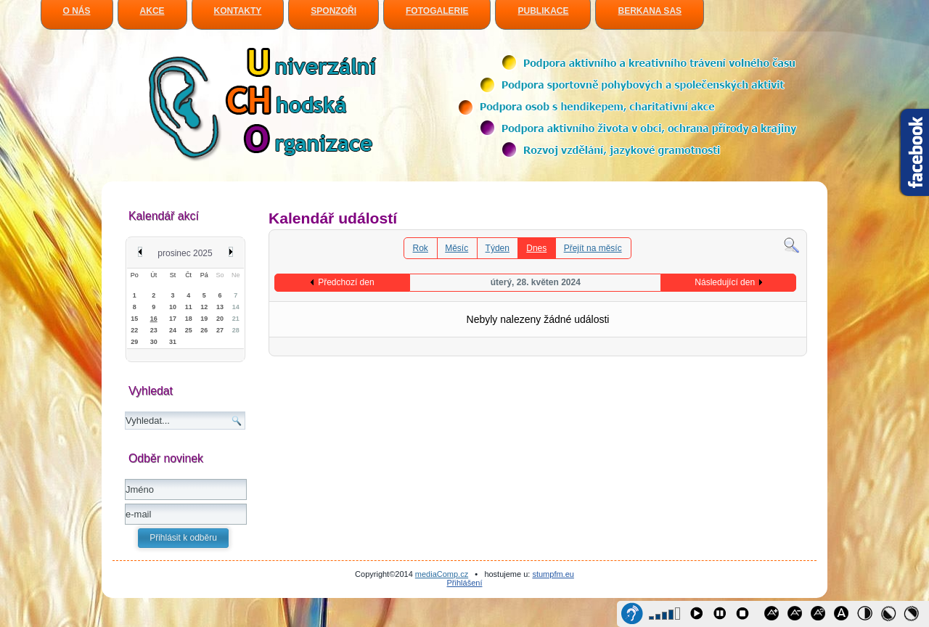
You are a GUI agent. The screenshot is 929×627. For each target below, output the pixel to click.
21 (236, 318)
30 (153, 341)
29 (134, 341)
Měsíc (456, 248)
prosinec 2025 (184, 253)
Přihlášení (465, 582)
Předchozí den (346, 282)
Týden (497, 248)
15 (134, 318)
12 (204, 307)
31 (172, 341)
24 (172, 330)
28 (236, 330)
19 (204, 318)
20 (220, 318)
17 (172, 318)
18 (188, 318)
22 (134, 330)
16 (153, 318)
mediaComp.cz (441, 574)
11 (188, 307)
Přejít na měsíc (593, 248)
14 (236, 307)
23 (153, 330)
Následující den (725, 282)
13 (220, 307)
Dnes (536, 248)
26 (204, 330)
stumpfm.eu (552, 574)
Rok (420, 248)
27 (220, 330)
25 (188, 330)
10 (172, 307)
